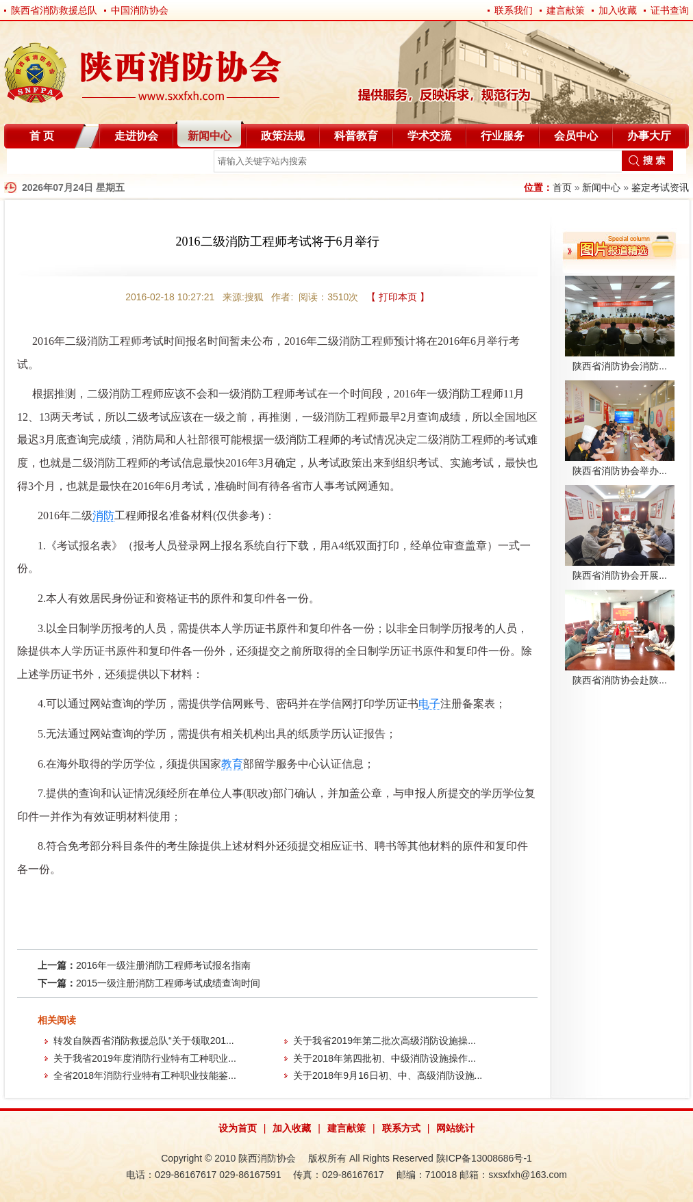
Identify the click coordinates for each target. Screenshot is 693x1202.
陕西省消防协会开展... (619, 575)
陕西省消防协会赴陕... (619, 680)
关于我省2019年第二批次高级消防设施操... (384, 1040)
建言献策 (565, 10)
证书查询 (670, 10)
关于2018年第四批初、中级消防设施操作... (384, 1058)
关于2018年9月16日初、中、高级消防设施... (387, 1075)
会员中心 (576, 136)
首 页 (41, 136)
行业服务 (503, 136)
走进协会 (136, 136)
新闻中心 (209, 136)
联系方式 (401, 1128)
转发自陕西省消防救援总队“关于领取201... (143, 1040)
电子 (429, 703)
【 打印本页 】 (397, 296)
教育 (232, 764)
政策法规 (283, 136)
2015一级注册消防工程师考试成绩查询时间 (168, 983)
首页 (562, 187)
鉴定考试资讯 (660, 187)
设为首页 (237, 1128)
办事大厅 (649, 136)
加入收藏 (617, 10)
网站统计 (455, 1128)
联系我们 (513, 10)
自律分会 (40, 164)
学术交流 (429, 136)
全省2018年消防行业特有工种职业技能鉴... (144, 1075)
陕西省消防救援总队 (54, 10)
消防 (103, 515)
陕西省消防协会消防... (619, 366)
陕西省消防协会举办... (619, 470)
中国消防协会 (139, 10)
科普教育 (356, 136)
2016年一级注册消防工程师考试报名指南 (163, 965)
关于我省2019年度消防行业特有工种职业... (144, 1058)
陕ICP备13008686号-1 (484, 1158)
